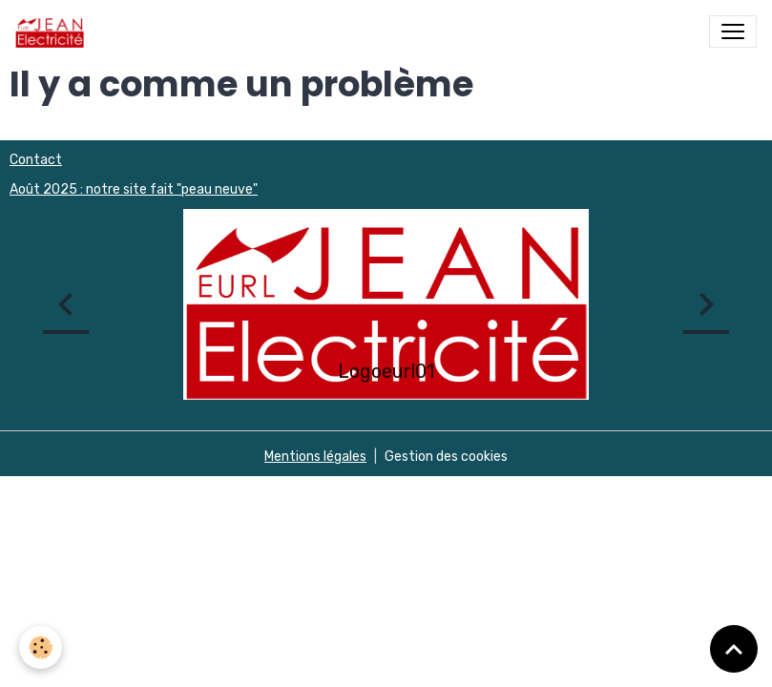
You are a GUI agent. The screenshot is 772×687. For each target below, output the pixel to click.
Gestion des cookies (446, 456)
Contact (36, 160)
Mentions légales (315, 456)
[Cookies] (40, 647)
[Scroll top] (734, 649)
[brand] (53, 31)
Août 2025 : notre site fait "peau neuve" (134, 189)
